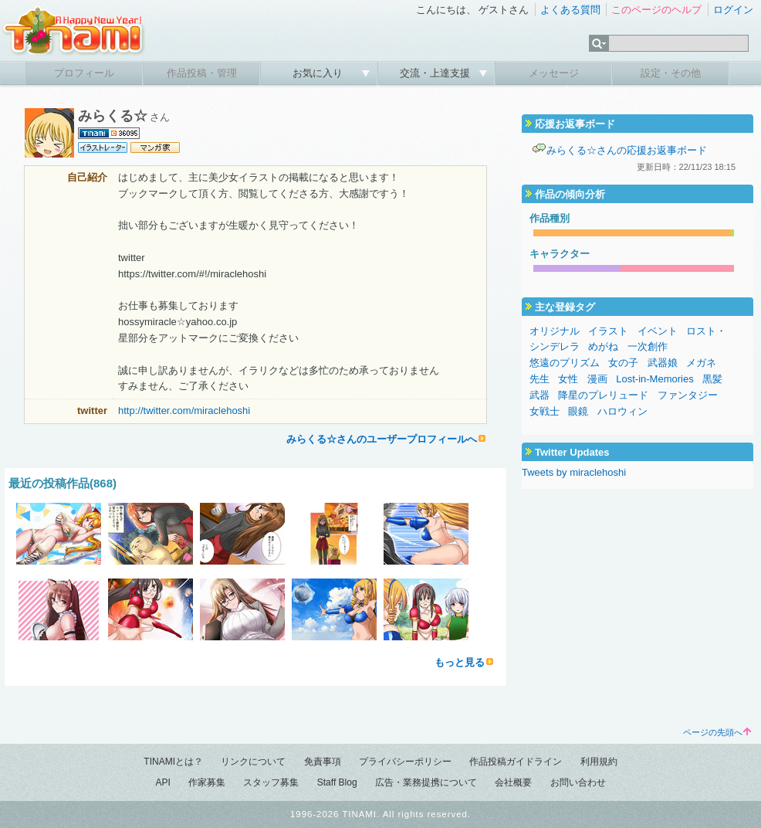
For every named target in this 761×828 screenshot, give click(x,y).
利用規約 (598, 761)
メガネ (701, 362)
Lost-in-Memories (654, 379)
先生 (539, 379)
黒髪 (712, 379)
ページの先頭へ (717, 732)
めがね (603, 346)
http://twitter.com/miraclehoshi (184, 410)
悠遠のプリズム (564, 362)
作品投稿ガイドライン (515, 761)
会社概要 (513, 782)
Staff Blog (337, 782)
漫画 (597, 379)
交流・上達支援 (436, 73)
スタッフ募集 (271, 782)
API (162, 782)
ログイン (733, 9)
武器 (539, 395)
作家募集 (206, 782)
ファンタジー (688, 395)
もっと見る (460, 662)
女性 (568, 379)
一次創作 (647, 346)
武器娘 (663, 362)
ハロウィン (622, 411)
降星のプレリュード (603, 395)
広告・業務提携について (426, 782)
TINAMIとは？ (173, 761)
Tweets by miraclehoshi (574, 472)
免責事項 (322, 761)
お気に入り (319, 73)
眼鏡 (578, 411)
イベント (658, 331)
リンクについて (253, 761)
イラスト (608, 331)
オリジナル (554, 331)
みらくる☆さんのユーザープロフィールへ (381, 439)
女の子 (623, 362)
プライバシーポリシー (405, 761)
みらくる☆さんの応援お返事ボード (626, 150)
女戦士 (544, 411)
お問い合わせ (578, 782)
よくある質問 (570, 9)
